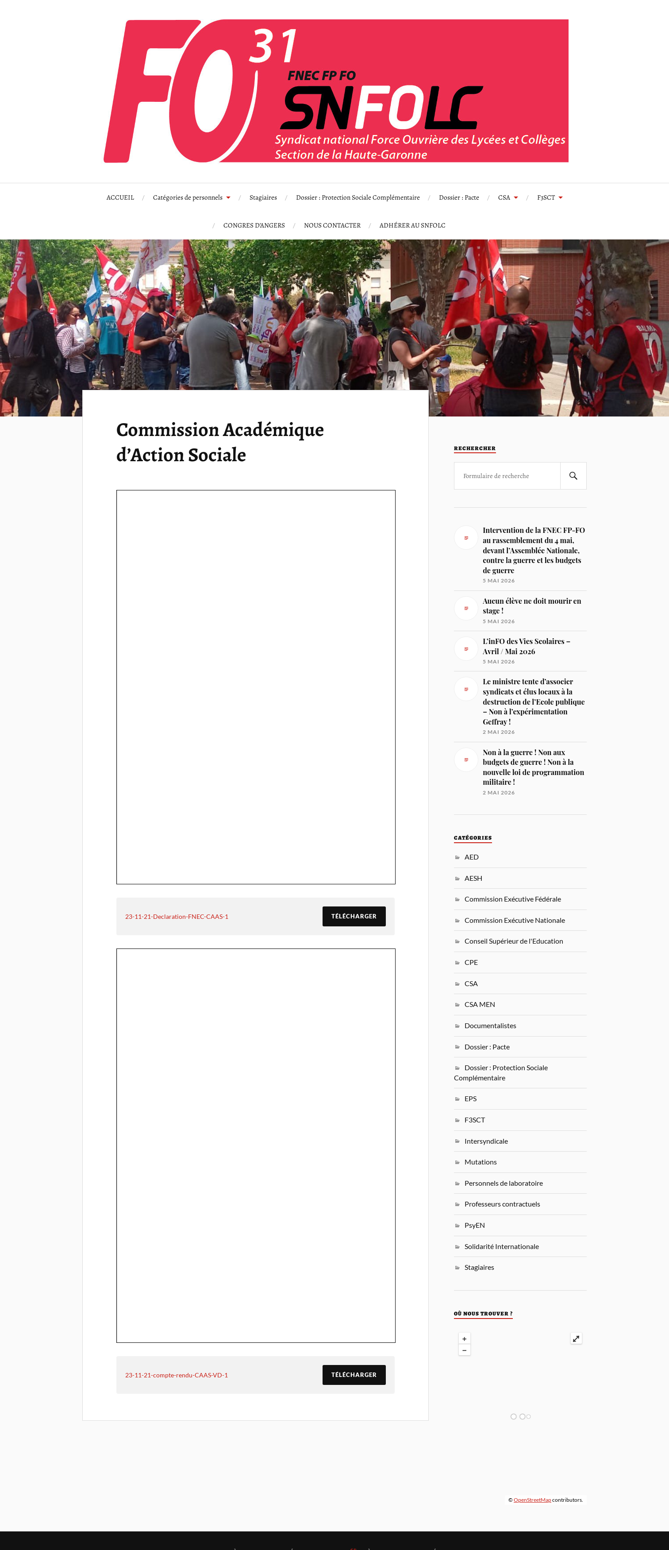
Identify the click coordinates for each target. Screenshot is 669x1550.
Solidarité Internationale (502, 1246)
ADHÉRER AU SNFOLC (413, 225)
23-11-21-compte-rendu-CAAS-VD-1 (176, 1375)
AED (472, 856)
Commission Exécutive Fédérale (513, 899)
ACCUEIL (120, 197)
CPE (471, 962)
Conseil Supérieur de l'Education (514, 941)
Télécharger (354, 916)
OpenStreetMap (532, 1499)
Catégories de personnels (188, 197)
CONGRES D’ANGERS (254, 225)
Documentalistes (490, 1025)
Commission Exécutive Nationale (515, 920)
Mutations (481, 1161)
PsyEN (475, 1225)
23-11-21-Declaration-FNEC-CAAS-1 (176, 916)
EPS (471, 1098)
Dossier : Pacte (459, 197)
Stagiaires (263, 197)
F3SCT (546, 197)
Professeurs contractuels (502, 1203)
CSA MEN (480, 1004)
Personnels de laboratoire (504, 1183)
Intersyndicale (486, 1141)
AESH (473, 878)
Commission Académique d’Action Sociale (220, 442)
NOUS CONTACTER (332, 225)
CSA (504, 197)
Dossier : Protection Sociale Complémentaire (358, 197)
